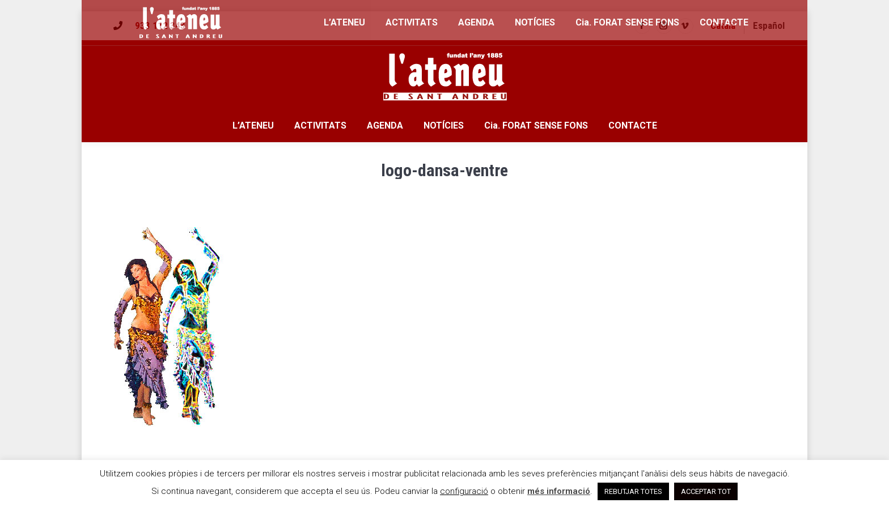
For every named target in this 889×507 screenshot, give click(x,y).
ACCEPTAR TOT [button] (706, 491)
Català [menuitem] (722, 25)
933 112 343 (160, 25)
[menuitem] (723, 26)
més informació (558, 491)
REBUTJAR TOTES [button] (633, 491)
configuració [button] (464, 491)
